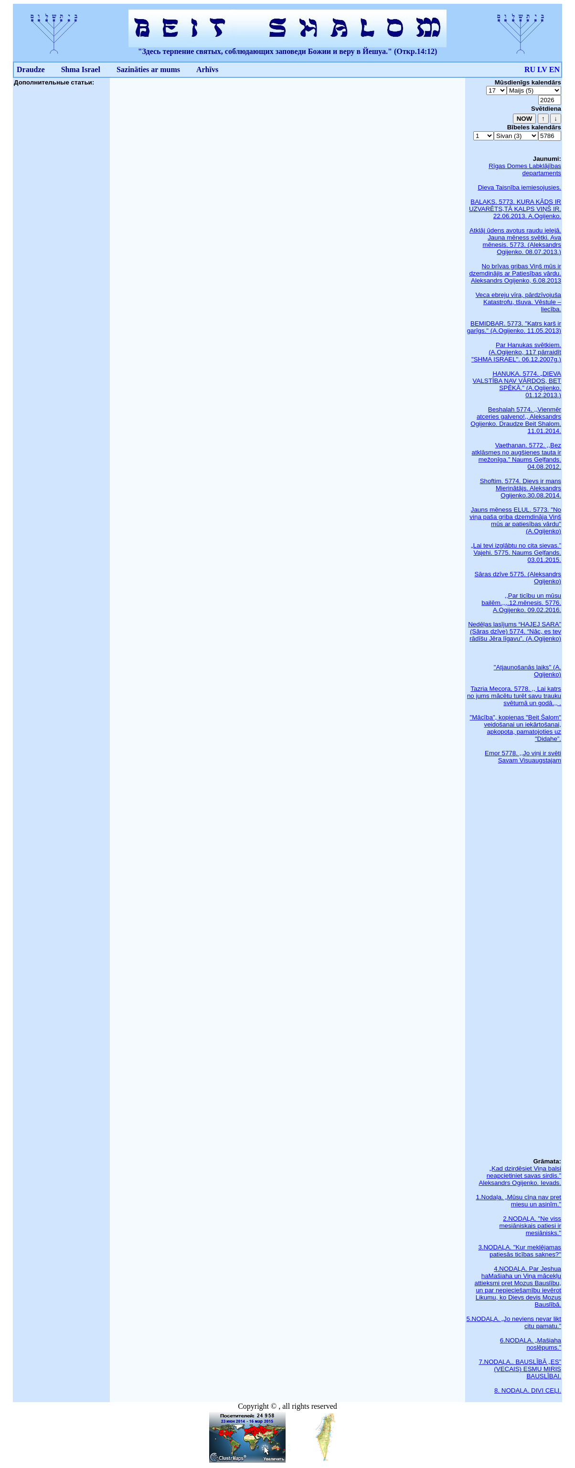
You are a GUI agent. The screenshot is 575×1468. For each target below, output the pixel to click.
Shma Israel (80, 69)
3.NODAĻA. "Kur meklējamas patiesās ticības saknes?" (519, 1251)
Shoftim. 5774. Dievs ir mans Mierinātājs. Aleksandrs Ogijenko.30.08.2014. (520, 488)
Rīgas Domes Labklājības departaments (525, 169)
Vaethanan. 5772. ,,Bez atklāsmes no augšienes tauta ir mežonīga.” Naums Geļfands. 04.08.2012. (516, 456)
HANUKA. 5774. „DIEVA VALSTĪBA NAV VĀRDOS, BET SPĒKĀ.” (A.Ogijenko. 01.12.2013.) (517, 384)
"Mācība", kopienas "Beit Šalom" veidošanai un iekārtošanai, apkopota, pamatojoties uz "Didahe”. (515, 728)
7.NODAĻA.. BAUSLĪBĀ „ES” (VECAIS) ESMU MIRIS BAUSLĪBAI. (520, 1369)
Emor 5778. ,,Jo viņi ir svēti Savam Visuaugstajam (523, 757)
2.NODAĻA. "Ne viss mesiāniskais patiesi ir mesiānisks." (530, 1225)
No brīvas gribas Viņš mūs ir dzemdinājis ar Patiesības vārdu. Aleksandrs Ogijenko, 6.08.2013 (515, 273)
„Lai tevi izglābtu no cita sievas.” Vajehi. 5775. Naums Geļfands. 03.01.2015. (516, 552)
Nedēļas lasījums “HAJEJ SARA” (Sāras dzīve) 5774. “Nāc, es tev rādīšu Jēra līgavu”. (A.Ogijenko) (514, 631)
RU (529, 69)
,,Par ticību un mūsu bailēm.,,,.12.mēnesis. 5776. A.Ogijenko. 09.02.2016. (521, 602)
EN (554, 69)
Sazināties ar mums (148, 69)
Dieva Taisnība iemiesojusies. (519, 187)
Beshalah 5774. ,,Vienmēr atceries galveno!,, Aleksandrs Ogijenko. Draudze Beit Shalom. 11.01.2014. (515, 420)
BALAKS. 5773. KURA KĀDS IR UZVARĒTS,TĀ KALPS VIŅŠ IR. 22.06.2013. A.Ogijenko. (515, 209)
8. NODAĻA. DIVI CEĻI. (527, 1390)
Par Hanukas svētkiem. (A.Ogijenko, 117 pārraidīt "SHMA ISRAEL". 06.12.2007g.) (516, 352)
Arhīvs (207, 69)
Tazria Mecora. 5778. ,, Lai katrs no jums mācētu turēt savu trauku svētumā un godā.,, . (514, 696)
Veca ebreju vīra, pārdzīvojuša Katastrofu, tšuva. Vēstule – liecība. (518, 302)
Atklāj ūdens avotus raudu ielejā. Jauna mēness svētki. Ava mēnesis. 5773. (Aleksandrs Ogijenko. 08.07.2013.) (515, 241)
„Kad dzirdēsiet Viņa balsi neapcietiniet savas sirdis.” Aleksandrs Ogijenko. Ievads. (520, 1175)
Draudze (31, 69)
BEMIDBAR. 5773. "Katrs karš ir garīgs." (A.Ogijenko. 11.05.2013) (514, 327)
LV (542, 69)
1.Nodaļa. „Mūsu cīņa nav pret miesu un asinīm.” (518, 1200)
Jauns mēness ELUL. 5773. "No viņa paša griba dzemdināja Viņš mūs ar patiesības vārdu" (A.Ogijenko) (515, 520)
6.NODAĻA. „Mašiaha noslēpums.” (530, 1344)
